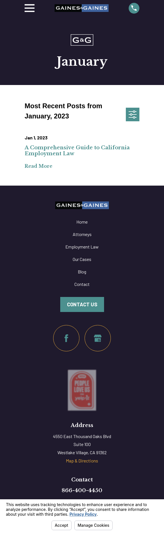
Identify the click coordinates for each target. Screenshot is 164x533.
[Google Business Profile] (98, 338)
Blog (82, 271)
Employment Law (82, 246)
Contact (82, 284)
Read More (38, 166)
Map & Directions (82, 460)
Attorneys (82, 234)
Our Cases (82, 259)
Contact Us (82, 304)
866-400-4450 (82, 490)
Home (82, 221)
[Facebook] (66, 338)
